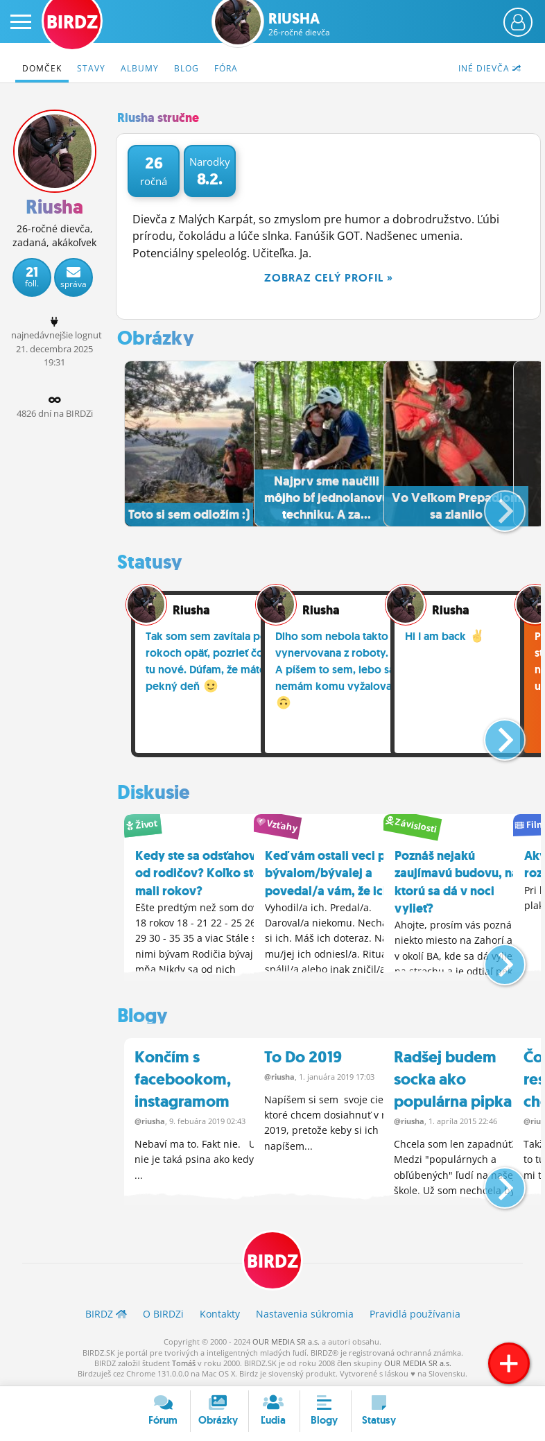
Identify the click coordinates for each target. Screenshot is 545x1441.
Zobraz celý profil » (328, 277)
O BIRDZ (163, 1313)
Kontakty (220, 1313)
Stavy (91, 68)
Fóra (226, 68)
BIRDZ (272, 1260)
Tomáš (184, 1362)
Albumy (140, 68)
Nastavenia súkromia (305, 1313)
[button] (493, 505)
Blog (186, 68)
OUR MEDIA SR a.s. (286, 1341)
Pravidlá (415, 1313)
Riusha (299, 24)
